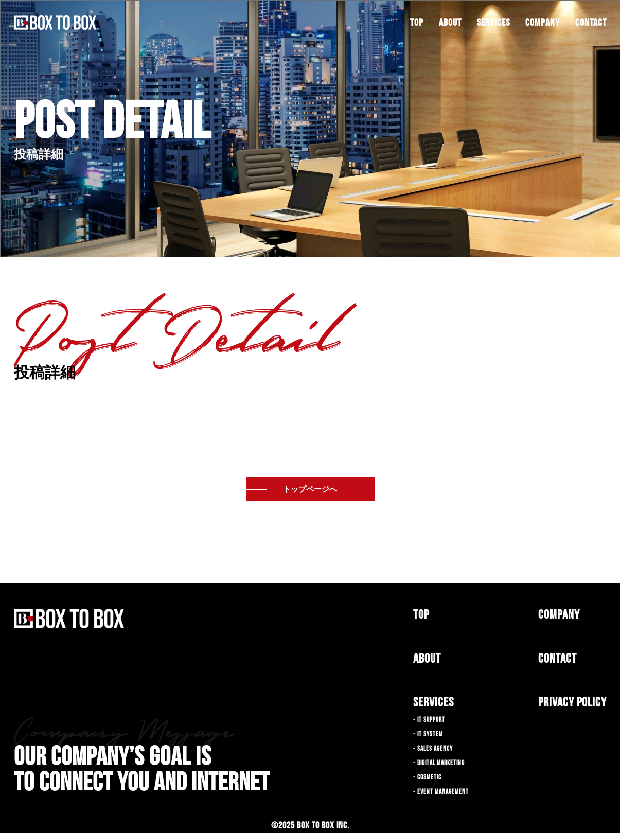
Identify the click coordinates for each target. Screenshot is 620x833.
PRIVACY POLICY (572, 702)
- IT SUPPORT (429, 720)
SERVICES (493, 22)
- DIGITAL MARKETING (439, 763)
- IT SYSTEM (428, 734)
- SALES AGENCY (433, 749)
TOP (416, 22)
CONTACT (591, 22)
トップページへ (310, 489)
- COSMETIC (427, 777)
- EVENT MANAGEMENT (441, 792)
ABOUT (450, 22)
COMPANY (542, 22)
